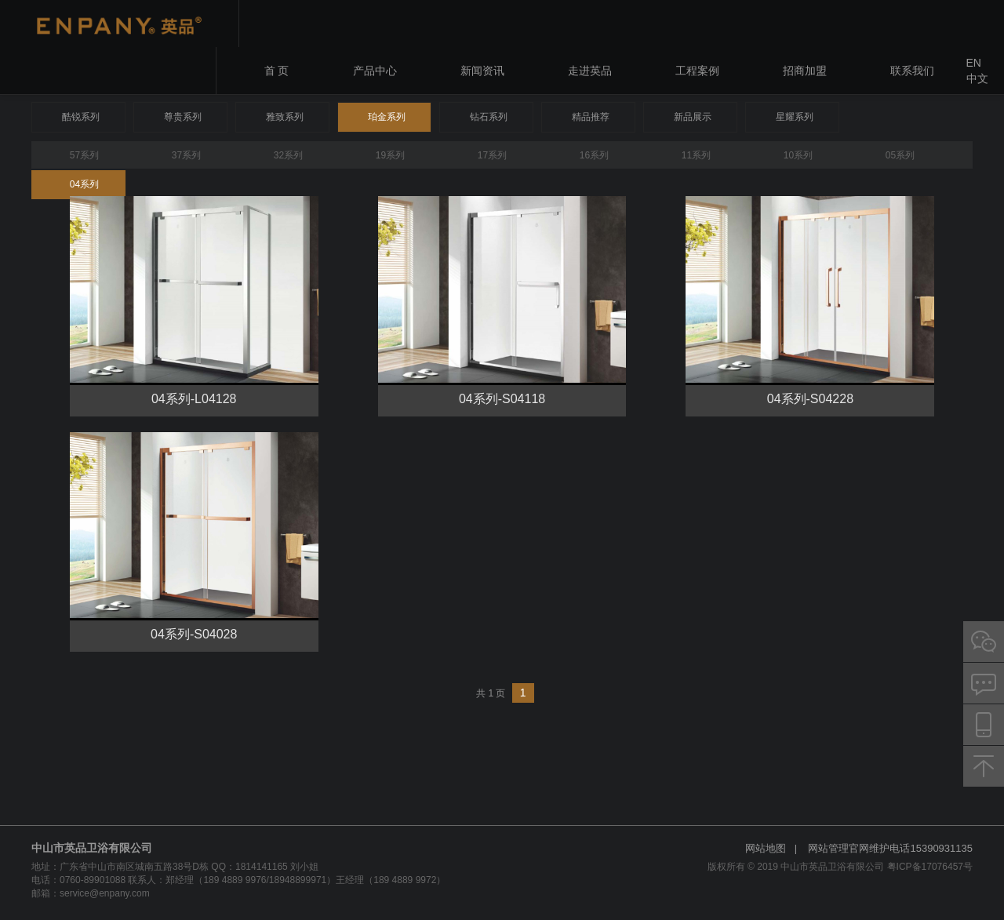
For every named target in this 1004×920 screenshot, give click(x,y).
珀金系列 (387, 116)
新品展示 (692, 116)
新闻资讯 (482, 70)
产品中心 (375, 70)
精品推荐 (590, 116)
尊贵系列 (183, 116)
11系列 (696, 155)
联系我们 (912, 70)
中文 (977, 78)
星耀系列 (794, 116)
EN (973, 62)
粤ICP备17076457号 (930, 866)
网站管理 (828, 848)
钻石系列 (488, 116)
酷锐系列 (81, 116)
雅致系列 (285, 116)
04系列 (84, 184)
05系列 (900, 155)
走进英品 (590, 70)
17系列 (492, 155)
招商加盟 (805, 70)
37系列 (186, 155)
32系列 (288, 155)
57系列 (84, 155)
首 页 (276, 70)
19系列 (390, 155)
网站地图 (765, 848)
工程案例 (697, 70)
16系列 (594, 155)
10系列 (798, 155)
